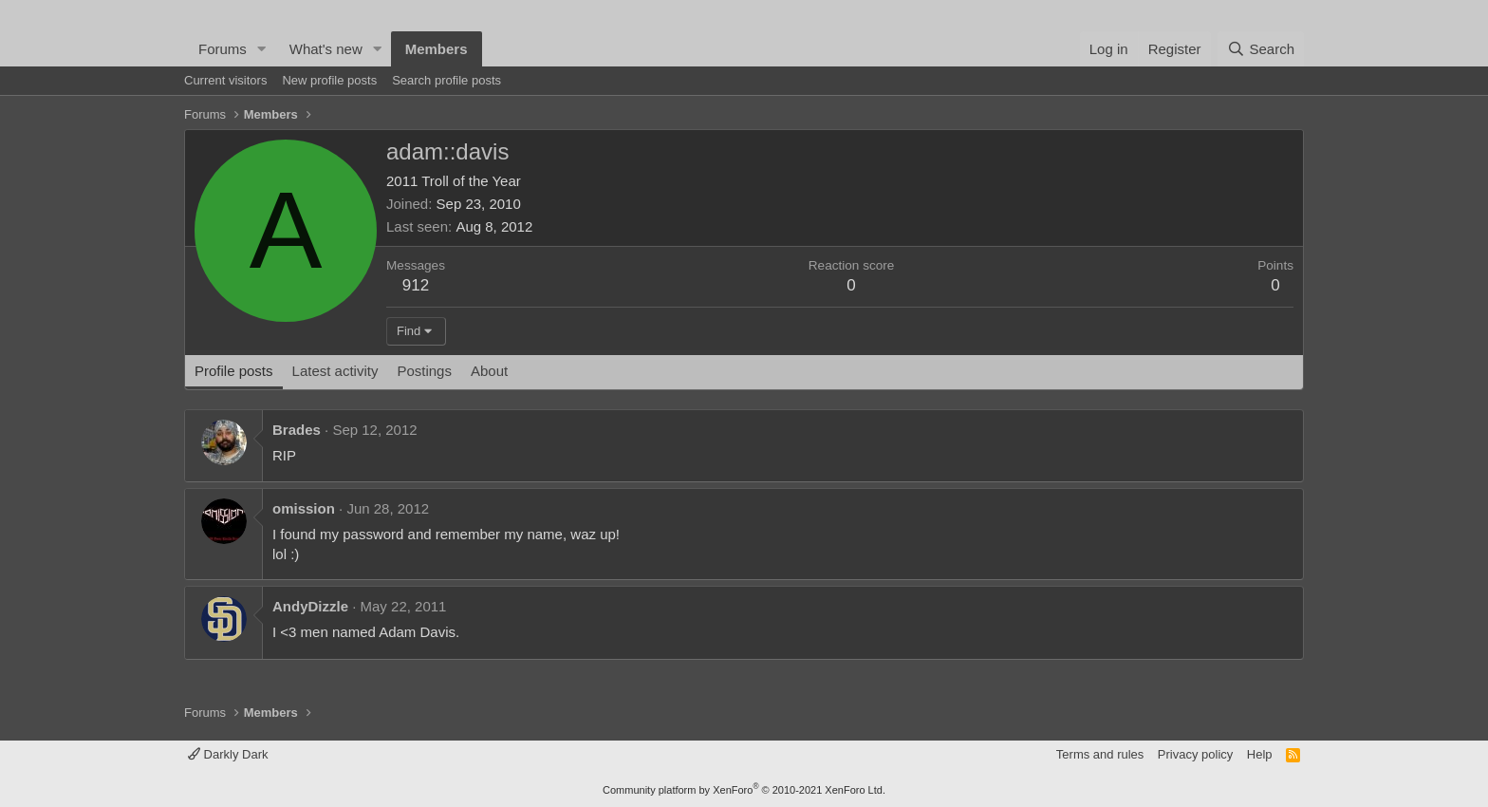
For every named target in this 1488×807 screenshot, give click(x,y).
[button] (262, 48)
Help (1260, 754)
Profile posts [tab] (234, 371)
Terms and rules (1100, 754)
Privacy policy (1195, 754)
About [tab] (489, 371)
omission (303, 508)
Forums (222, 49)
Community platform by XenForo (744, 790)
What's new (326, 49)
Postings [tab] (424, 371)
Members (436, 49)
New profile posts (329, 80)
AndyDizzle (310, 606)
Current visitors (225, 80)
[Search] (1261, 48)
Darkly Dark (228, 754)
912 (415, 285)
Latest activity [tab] (335, 371)
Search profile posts (446, 80)
